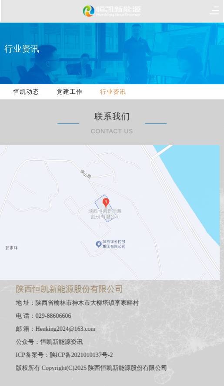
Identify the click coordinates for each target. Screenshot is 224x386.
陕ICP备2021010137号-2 (85, 355)
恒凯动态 (26, 92)
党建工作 (70, 92)
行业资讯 (113, 92)
